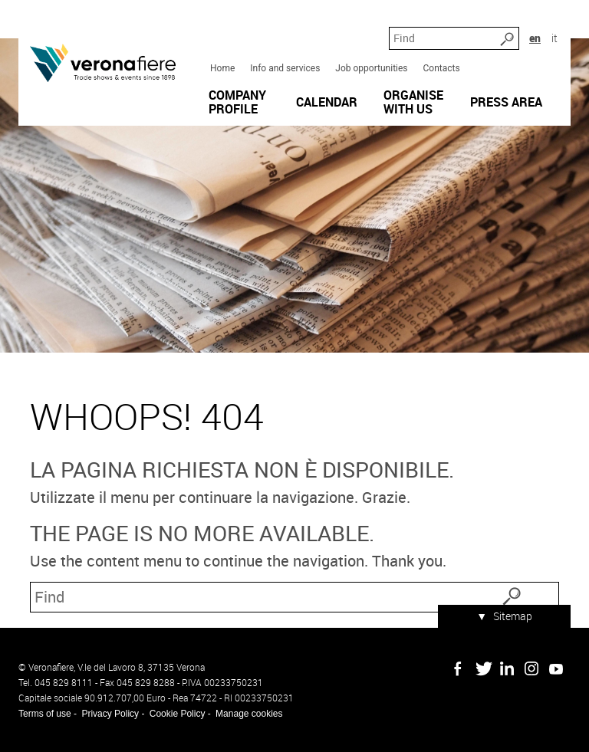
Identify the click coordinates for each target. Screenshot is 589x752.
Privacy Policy (110, 713)
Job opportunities (371, 68)
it (554, 38)
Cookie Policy (178, 713)
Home (222, 68)
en (535, 38)
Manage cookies (249, 713)
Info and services (285, 68)
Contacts (441, 68)
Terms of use (44, 713)
